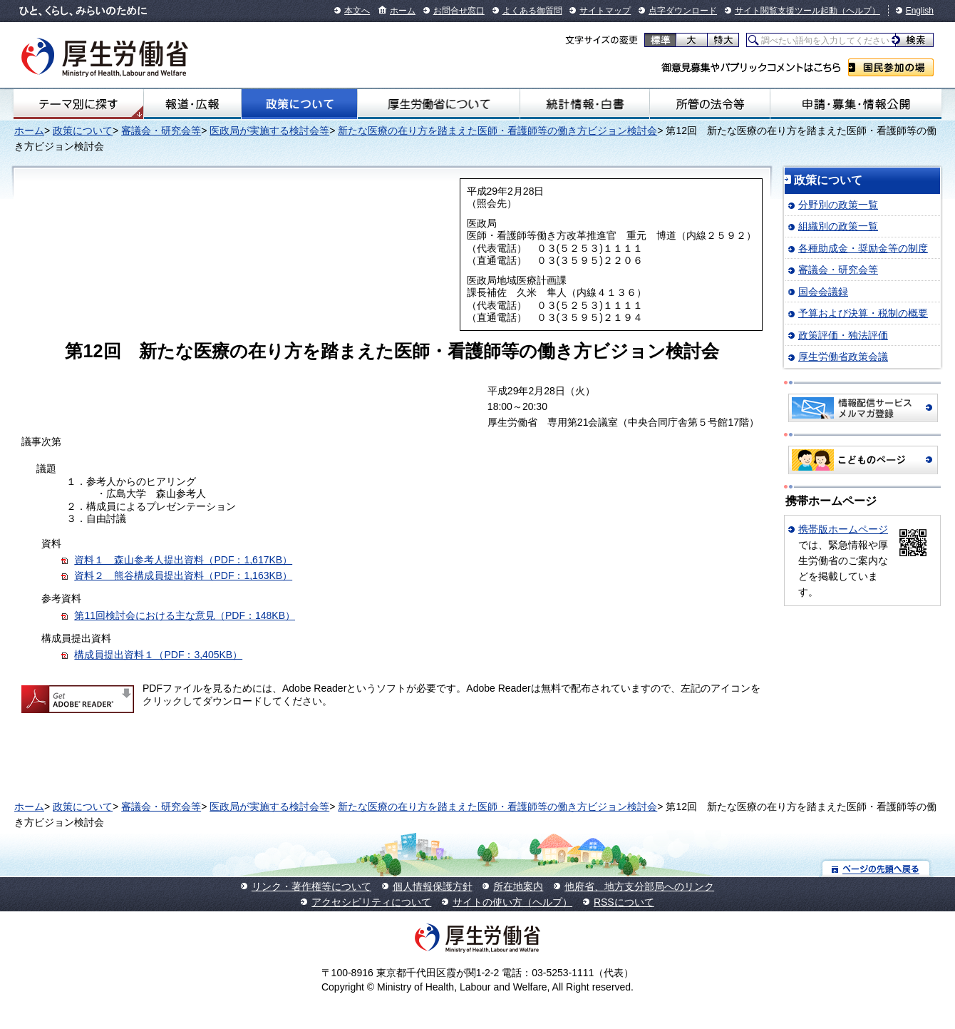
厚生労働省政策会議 (843, 356)
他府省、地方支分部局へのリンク (639, 886)
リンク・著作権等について (311, 886)
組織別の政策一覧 (838, 226)
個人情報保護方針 (433, 886)
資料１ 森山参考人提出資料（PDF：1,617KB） (183, 559)
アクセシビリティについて (371, 902)
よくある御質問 (532, 11)
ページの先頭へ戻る (876, 868)
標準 (660, 40)
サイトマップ (605, 11)
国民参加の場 (891, 67)
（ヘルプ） (858, 11)
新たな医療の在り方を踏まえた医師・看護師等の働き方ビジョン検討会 (497, 130)
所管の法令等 (710, 104)
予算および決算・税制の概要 (863, 313)
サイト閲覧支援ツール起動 (786, 11)
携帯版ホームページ (843, 529)
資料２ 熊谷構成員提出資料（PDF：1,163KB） (183, 575)
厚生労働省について (439, 104)
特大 (723, 40)
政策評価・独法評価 (843, 335)
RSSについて (624, 902)
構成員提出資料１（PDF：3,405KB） (158, 654)
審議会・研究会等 (161, 130)
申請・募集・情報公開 (855, 104)
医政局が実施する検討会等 (269, 130)
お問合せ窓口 (459, 11)
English (920, 11)
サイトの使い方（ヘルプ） (512, 902)
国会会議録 (823, 291)
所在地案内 (518, 886)
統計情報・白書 (584, 104)
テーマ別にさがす (78, 104)
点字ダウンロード (683, 11)
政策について (299, 104)
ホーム (402, 11)
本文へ (357, 11)
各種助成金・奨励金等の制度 (863, 248)
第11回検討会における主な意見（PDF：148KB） (184, 615)
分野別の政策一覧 (838, 204)
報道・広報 (192, 104)
